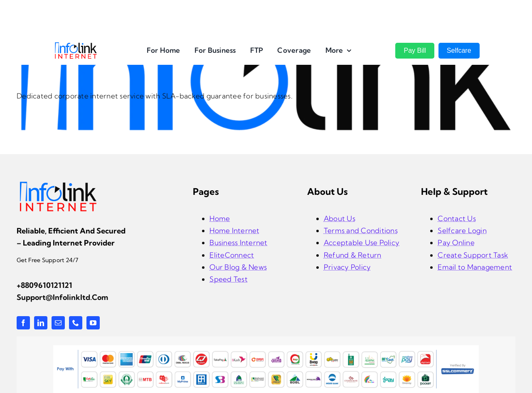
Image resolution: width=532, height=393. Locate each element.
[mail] (58, 322)
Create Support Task (473, 255)
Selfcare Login (462, 230)
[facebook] (23, 322)
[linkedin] (40, 322)
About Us (339, 218)
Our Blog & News (238, 267)
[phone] (75, 322)
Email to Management (475, 267)
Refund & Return (353, 255)
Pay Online (456, 242)
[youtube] (93, 322)
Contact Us (457, 218)
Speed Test (228, 279)
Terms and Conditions (361, 230)
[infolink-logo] (58, 183)
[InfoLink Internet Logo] (76, 45)
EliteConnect (231, 255)
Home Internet (234, 230)
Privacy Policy (347, 267)
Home (219, 218)
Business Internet (238, 242)
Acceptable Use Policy (361, 242)
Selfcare (459, 50)
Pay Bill (415, 50)
